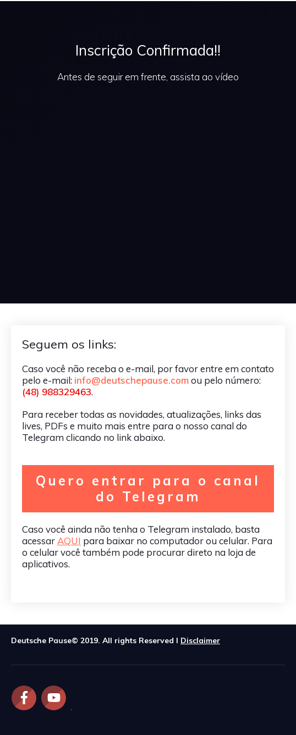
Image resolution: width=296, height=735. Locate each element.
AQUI (69, 540)
